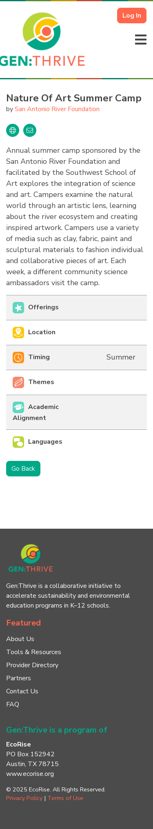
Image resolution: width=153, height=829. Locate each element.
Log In (131, 15)
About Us (20, 639)
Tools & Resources (33, 652)
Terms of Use (65, 798)
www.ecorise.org (30, 773)
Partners (18, 678)
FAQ (12, 704)
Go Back (23, 468)
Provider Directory (32, 665)
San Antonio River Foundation (57, 109)
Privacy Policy (24, 798)
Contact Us (22, 691)
